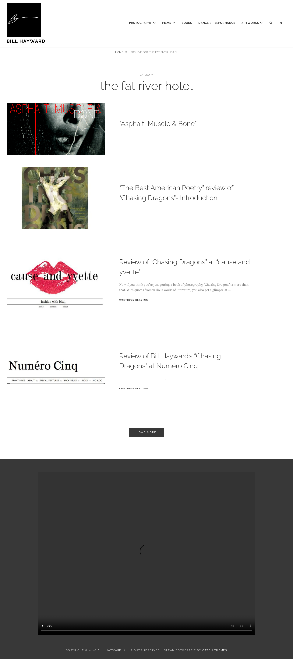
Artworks (250, 23)
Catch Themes (214, 650)
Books (187, 23)
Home (119, 52)
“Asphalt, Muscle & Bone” (158, 124)
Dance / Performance (216, 23)
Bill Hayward (26, 41)
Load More (146, 432)
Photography (140, 23)
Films (166, 23)
